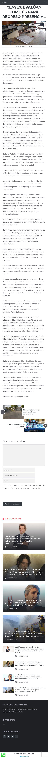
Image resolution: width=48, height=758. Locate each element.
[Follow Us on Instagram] (12, 736)
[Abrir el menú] (4, 724)
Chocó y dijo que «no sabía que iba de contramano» (31, 412)
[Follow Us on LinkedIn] (16, 736)
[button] (45, 2)
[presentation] (16, 496)
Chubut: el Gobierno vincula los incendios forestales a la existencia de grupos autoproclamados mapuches (23, 633)
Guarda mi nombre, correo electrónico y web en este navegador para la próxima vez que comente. (25, 486)
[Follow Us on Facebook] (4, 736)
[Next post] (45, 425)
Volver (26, 396)
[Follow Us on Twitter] (8, 736)
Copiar (20, 396)
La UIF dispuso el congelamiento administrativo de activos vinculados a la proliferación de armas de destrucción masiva (29, 650)
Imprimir (6, 396)
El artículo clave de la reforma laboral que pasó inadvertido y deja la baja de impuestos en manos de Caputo (23, 602)
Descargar (14, 396)
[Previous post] (2, 412)
